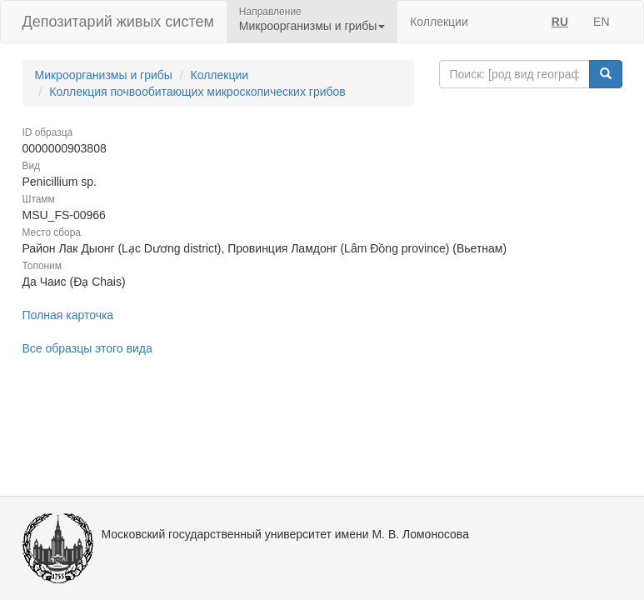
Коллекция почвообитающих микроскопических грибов (197, 91)
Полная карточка (68, 315)
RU (560, 21)
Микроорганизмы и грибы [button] (312, 25)
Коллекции (439, 21)
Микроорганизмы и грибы (103, 75)
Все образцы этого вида (87, 348)
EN (601, 21)
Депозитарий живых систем (118, 21)
